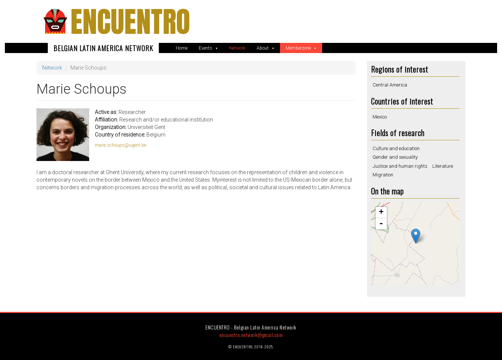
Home (181, 48)
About (263, 48)
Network (237, 48)
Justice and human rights (400, 166)
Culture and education (396, 148)
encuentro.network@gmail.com (251, 335)
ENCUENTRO (130, 21)
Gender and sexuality (395, 157)
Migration (383, 175)
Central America (390, 85)
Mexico (380, 117)
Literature (442, 166)
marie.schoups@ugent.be (120, 145)
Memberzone (299, 48)
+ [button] (381, 212)
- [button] (381, 223)
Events (206, 48)
